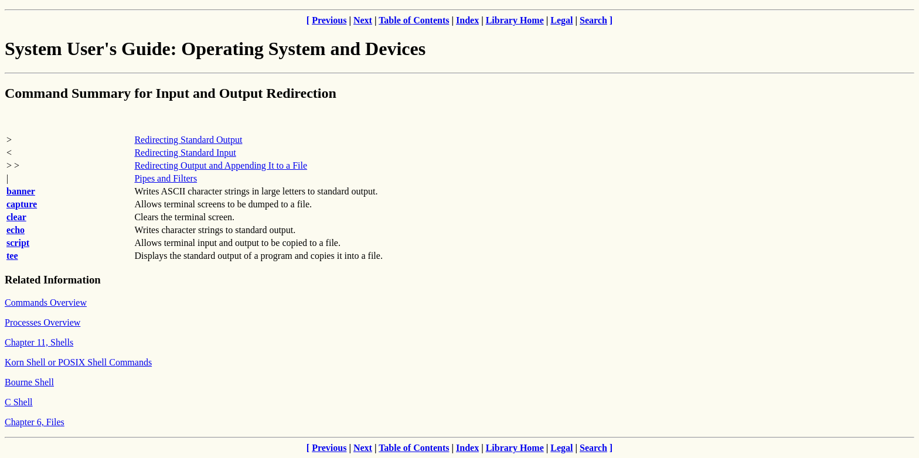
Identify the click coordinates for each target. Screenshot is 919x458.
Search (593, 20)
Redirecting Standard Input (185, 153)
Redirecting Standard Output (188, 140)
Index (467, 20)
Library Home (515, 20)
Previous (329, 20)
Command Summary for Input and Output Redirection (170, 93)
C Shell (19, 402)
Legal (561, 20)
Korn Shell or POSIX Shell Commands (78, 362)
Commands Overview (46, 302)
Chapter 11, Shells (39, 342)
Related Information (53, 280)
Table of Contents (414, 20)
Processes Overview (42, 322)
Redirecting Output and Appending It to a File (220, 165)
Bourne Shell (29, 382)
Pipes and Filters (165, 178)
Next (362, 20)
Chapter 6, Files (34, 422)
